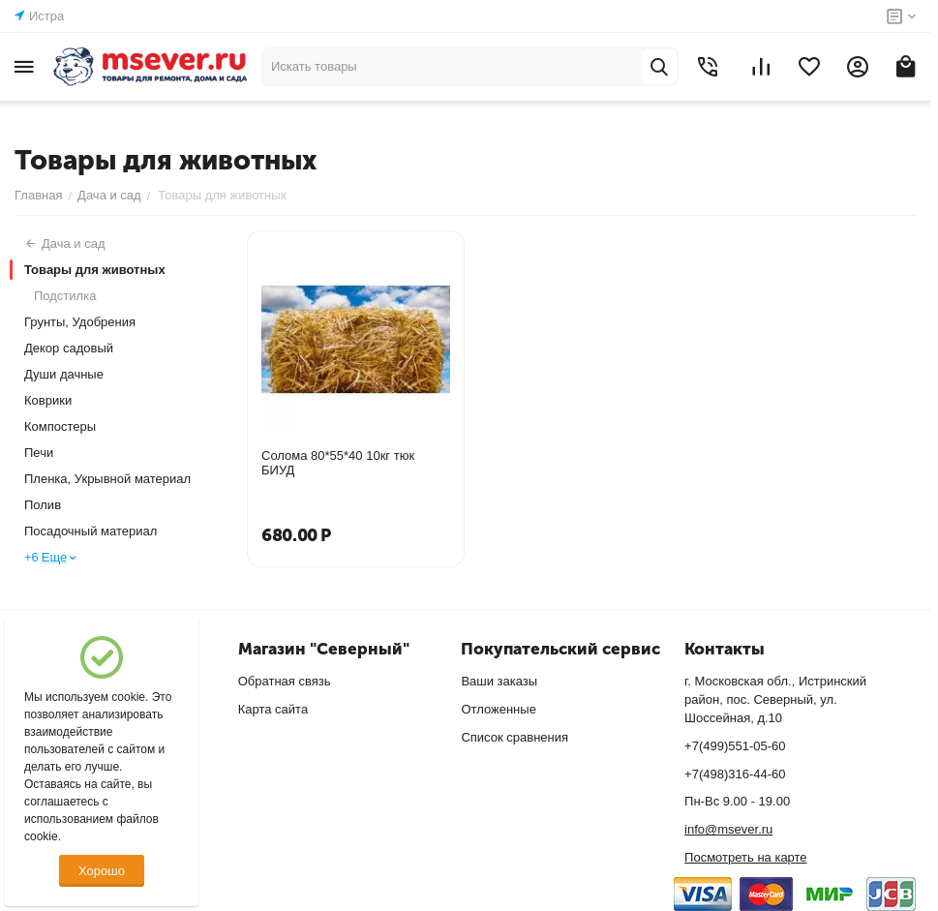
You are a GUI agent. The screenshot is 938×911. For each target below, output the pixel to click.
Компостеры (60, 426)
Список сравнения (514, 737)
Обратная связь (284, 681)
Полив (42, 505)
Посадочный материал (90, 531)
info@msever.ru (728, 829)
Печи (38, 452)
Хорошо (101, 871)
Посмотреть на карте (745, 857)
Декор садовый (68, 348)
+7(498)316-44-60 (734, 774)
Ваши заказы (499, 681)
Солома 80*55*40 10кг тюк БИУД (337, 462)
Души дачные (64, 374)
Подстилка (65, 295)
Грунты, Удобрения (80, 322)
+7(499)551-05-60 (734, 746)
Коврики (48, 400)
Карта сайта (273, 709)
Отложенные (498, 709)
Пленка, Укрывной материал (107, 478)
